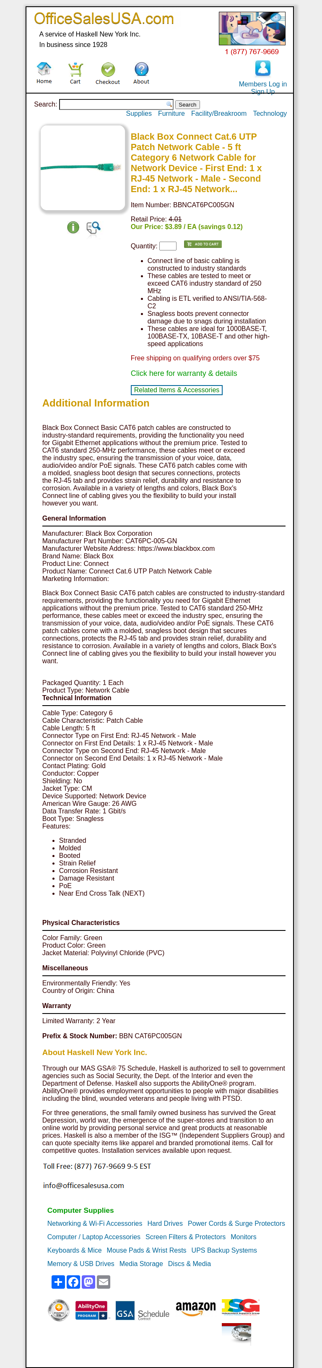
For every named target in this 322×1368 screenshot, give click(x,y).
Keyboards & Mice (74, 1250)
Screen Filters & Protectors (185, 1236)
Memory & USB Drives (80, 1263)
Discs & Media (189, 1263)
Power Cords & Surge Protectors (236, 1223)
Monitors (243, 1236)
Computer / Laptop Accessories (93, 1236)
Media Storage (141, 1263)
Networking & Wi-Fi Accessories (95, 1223)
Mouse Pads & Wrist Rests (147, 1250)
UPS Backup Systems (224, 1250)
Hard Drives (164, 1223)
